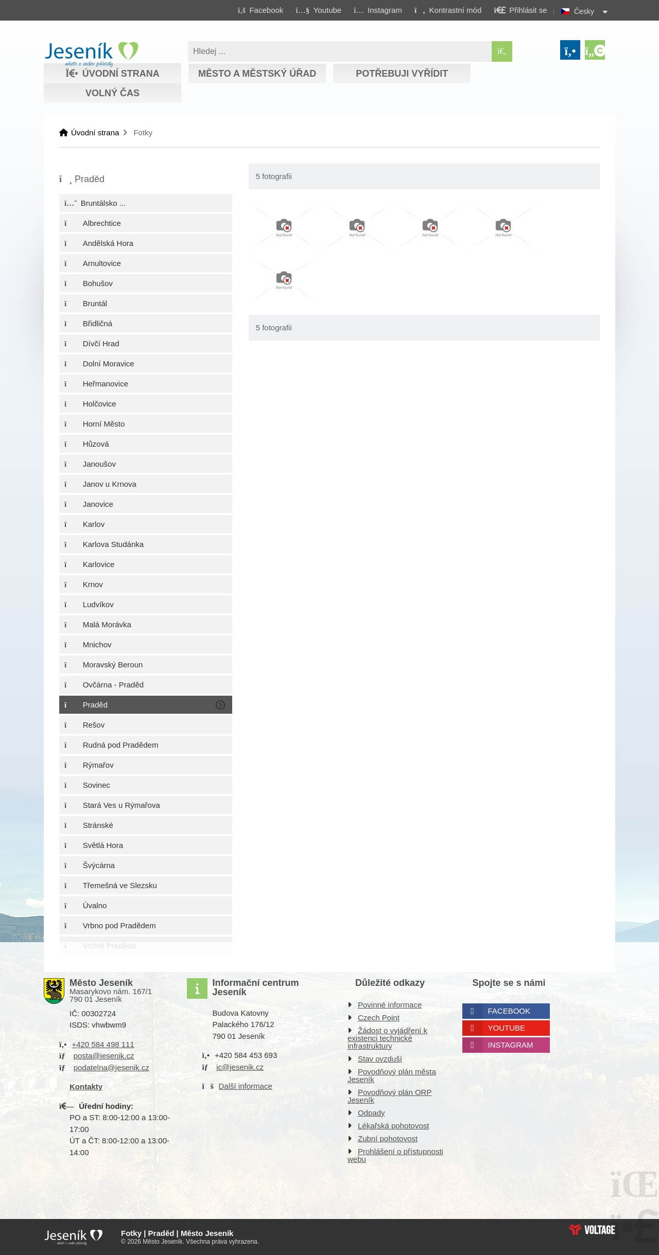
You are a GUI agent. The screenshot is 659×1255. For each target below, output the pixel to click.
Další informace (245, 1086)
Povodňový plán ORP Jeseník (389, 1096)
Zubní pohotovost (388, 1138)
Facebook (509, 1010)
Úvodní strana (91, 54)
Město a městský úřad (257, 73)
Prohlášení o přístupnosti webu (395, 1155)
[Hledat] (502, 51)
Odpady (371, 1112)
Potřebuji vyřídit (402, 73)
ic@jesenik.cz (240, 1067)
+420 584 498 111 (103, 1044)
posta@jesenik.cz (104, 1055)
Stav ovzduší (380, 1058)
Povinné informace (390, 1004)
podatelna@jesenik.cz (111, 1067)
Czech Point (379, 1017)
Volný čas (112, 93)
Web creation (592, 1229)
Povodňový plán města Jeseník (392, 1075)
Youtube (507, 1027)
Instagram (510, 1044)
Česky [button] (584, 11)
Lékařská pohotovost (393, 1125)
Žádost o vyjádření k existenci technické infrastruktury (387, 1038)
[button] (447, 10)
